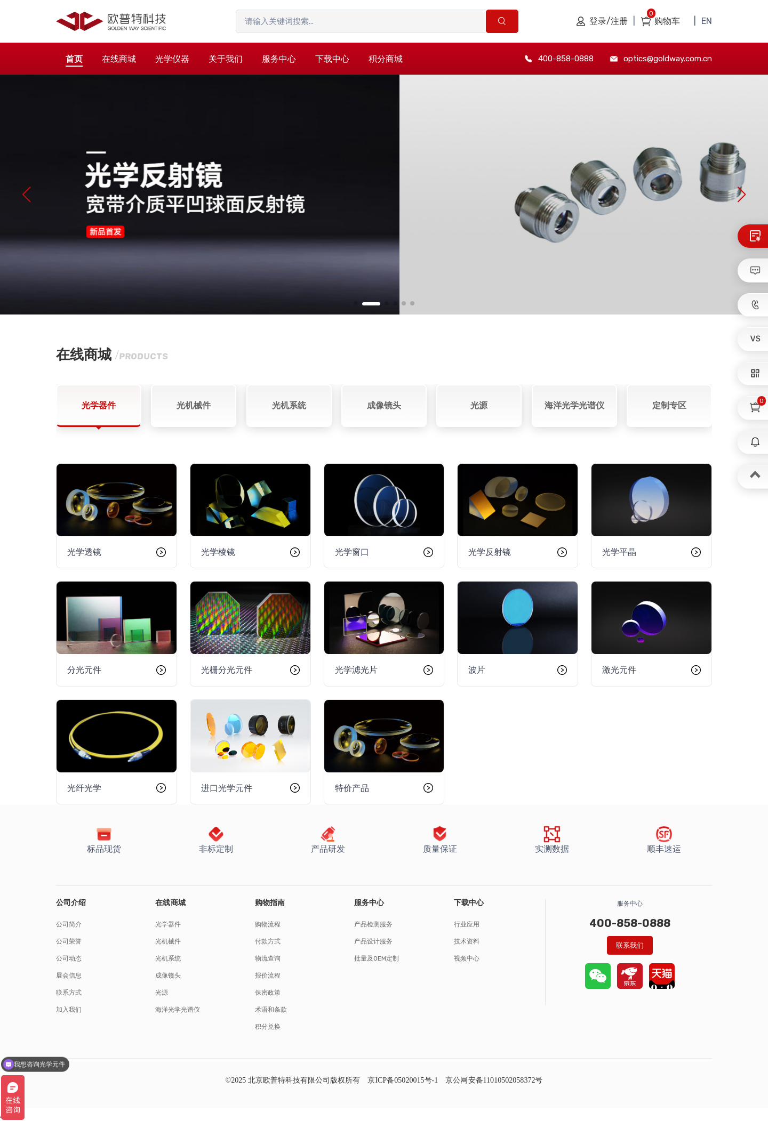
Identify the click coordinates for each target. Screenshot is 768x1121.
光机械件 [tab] (194, 405)
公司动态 (69, 958)
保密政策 (268, 992)
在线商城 (119, 59)
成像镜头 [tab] (384, 405)
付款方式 (268, 941)
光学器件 (168, 924)
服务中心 (279, 59)
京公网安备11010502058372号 (493, 1080)
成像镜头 (168, 975)
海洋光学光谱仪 (177, 1009)
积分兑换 (268, 1026)
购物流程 (268, 924)
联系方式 (69, 992)
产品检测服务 (373, 924)
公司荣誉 (69, 941)
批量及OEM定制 (376, 958)
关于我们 (226, 59)
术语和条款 (271, 1009)
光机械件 (168, 941)
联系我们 (630, 945)
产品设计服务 (373, 941)
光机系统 (168, 958)
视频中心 (466, 958)
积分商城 (386, 59)
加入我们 (69, 1009)
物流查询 (268, 958)
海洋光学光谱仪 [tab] (574, 405)
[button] (356, 303)
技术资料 (466, 941)
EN (706, 21)
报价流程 (268, 975)
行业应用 (466, 924)
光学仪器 (172, 59)
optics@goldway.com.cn (667, 58)
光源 (161, 992)
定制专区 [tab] (669, 405)
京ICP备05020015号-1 (402, 1080)
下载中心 (332, 59)
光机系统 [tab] (289, 405)
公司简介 (69, 924)
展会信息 (69, 975)
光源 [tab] (478, 405)
